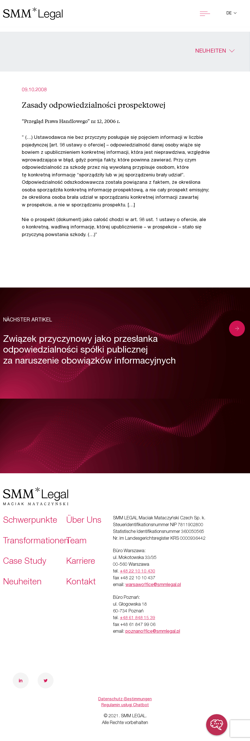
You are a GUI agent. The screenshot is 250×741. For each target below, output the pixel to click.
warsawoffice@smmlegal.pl (153, 585)
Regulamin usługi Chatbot (125, 705)
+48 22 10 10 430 (137, 571)
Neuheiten (210, 51)
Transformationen (36, 541)
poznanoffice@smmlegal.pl (152, 632)
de (230, 14)
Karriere (80, 562)
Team (76, 541)
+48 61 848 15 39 (137, 618)
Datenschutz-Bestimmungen (125, 699)
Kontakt (81, 582)
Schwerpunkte (30, 521)
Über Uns (83, 521)
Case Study (24, 562)
